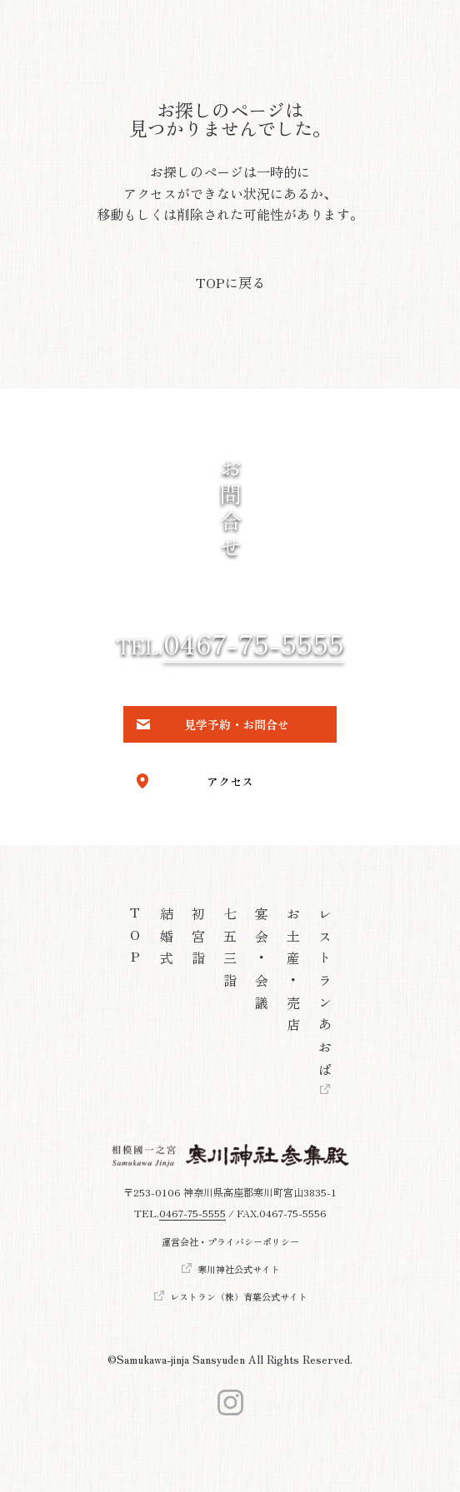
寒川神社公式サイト (239, 1268)
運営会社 (180, 1241)
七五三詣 (230, 951)
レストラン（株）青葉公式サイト (239, 1296)
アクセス (230, 781)
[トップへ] (230, 1155)
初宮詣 (198, 940)
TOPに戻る (230, 282)
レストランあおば (325, 995)
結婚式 (166, 940)
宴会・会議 (261, 962)
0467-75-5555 (253, 643)
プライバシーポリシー (253, 1241)
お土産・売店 (293, 973)
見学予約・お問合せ (236, 724)
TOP (135, 940)
